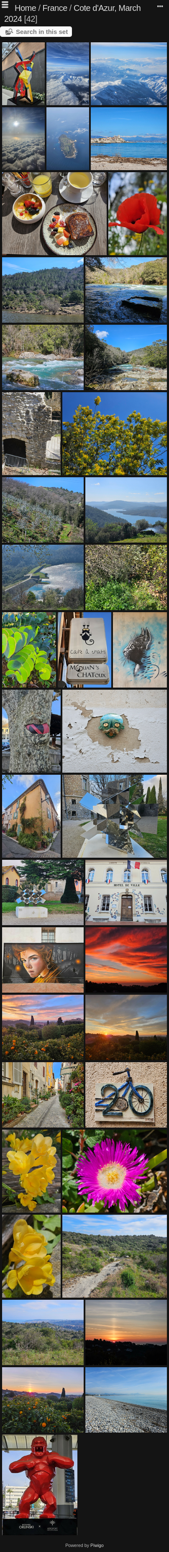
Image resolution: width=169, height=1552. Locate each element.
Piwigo (97, 1545)
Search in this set (42, 31)
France (55, 8)
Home (25, 8)
